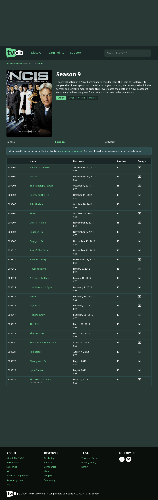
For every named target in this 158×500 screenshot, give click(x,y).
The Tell (34, 324)
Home (9, 63)
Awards (48, 462)
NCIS (22, 63)
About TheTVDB (15, 457)
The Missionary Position (43, 342)
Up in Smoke (37, 370)
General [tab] (10, 141)
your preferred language (71, 151)
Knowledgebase (15, 480)
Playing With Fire (39, 361)
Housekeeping (38, 268)
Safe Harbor (36, 204)
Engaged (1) (36, 231)
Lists (46, 471)
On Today (49, 457)
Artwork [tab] (110, 141)
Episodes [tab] (60, 141)
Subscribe (11, 466)
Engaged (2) (36, 241)
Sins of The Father (40, 250)
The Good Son (37, 333)
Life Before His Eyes (41, 287)
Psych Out (35, 305)
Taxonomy (49, 480)
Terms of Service (90, 457)
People (48, 475)
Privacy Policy (88, 462)
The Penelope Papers (41, 185)
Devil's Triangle (38, 222)
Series (16, 63)
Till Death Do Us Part (41, 379)
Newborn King (38, 259)
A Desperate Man (39, 277)
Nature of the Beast (40, 167)
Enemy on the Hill (39, 194)
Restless (34, 176)
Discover (37, 52)
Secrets (34, 296)
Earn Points (56, 52)
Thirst (33, 213)
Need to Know (37, 314)
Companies (50, 466)
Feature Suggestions (17, 475)
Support (75, 52)
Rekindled (35, 351)
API (8, 471)
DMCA (84, 466)
